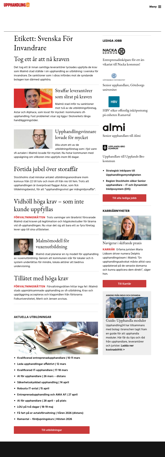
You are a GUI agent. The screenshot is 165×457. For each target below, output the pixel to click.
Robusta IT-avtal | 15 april (33, 388)
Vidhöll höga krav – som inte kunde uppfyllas (49, 205)
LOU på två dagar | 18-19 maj (35, 407)
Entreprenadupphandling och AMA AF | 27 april (47, 394)
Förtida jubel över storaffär (46, 169)
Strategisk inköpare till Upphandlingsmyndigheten (123, 172)
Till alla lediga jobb (124, 198)
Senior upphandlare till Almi (122, 135)
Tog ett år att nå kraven (41, 59)
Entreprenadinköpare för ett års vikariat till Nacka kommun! (123, 61)
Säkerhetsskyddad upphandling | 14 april (43, 382)
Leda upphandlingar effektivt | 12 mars (41, 364)
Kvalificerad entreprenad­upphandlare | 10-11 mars (48, 358)
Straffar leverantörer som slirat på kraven (73, 93)
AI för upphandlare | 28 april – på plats (41, 401)
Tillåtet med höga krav (41, 278)
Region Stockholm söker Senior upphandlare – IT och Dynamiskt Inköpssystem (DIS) (126, 185)
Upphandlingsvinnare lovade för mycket (75, 134)
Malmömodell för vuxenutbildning (52, 243)
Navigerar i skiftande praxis (122, 242)
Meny (155, 7)
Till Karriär (124, 284)
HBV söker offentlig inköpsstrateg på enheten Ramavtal (125, 112)
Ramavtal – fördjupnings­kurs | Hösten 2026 (44, 419)
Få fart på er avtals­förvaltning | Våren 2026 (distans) (50, 413)
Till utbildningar (52, 430)
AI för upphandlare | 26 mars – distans (41, 376)
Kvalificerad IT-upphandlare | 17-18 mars (42, 370)
